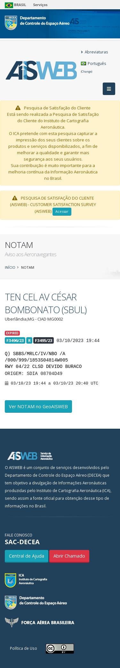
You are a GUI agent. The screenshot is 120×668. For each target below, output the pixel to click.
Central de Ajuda (26, 556)
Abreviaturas (94, 51)
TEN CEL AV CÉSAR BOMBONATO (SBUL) (45, 303)
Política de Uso (23, 648)
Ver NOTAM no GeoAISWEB (38, 406)
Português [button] (93, 67)
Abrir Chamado (69, 556)
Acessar (61, 211)
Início (10, 267)
